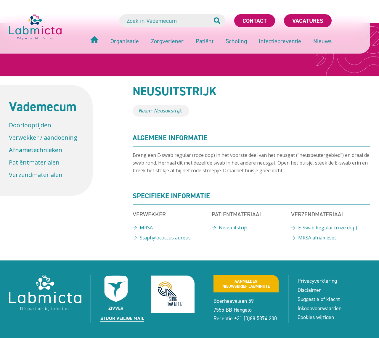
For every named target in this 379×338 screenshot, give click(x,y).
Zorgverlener (167, 41)
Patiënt (204, 41)
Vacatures (307, 21)
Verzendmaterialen (35, 175)
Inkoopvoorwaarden (319, 308)
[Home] (94, 40)
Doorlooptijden (30, 125)
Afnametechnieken (35, 150)
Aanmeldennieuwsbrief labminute (246, 284)
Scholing (236, 41)
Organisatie (124, 41)
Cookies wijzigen (316, 317)
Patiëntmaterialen (34, 162)
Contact (255, 21)
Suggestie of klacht (319, 299)
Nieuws (322, 41)
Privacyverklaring (317, 280)
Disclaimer (309, 290)
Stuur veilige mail (122, 318)
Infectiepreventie (280, 41)
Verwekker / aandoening (43, 137)
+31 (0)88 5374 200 (255, 318)
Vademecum (42, 106)
